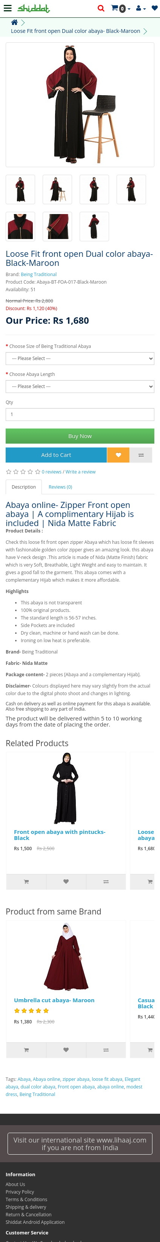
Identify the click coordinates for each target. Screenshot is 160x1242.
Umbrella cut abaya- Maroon (54, 1000)
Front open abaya (76, 1087)
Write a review (81, 472)
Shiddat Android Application (35, 1222)
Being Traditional (39, 274)
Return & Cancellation (29, 1214)
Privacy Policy (20, 1192)
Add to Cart (56, 454)
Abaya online (46, 1079)
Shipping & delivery (26, 1207)
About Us (15, 1184)
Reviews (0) (60, 487)
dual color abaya (38, 1087)
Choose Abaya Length (32, 374)
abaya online (110, 1087)
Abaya (24, 1079)
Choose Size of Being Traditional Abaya (50, 346)
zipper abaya (76, 1079)
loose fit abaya (107, 1079)
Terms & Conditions (26, 1199)
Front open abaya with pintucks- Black (59, 835)
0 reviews (52, 472)
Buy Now (80, 435)
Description (24, 487)
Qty (9, 402)
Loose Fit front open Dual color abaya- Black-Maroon (75, 30)
